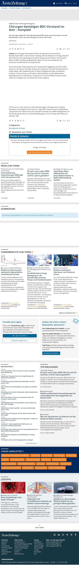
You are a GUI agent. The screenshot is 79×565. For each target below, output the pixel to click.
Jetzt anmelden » (19, 336)
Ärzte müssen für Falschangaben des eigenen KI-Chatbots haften (19, 388)
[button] (74, 3)
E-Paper (36, 550)
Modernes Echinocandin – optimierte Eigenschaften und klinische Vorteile (12, 272)
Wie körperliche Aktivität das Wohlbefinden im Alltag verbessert (17, 435)
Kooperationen (6, 552)
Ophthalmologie (52, 464)
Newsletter (37, 552)
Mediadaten (38, 542)
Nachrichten (6, 367)
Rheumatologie (41, 468)
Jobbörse (4, 554)
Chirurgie (21, 129)
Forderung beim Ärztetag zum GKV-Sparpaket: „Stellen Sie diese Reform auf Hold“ (19, 420)
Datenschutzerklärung (21, 546)
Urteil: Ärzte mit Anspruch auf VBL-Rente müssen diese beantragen (18, 414)
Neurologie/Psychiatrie (26, 464)
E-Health (5, 460)
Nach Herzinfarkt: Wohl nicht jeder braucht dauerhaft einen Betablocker (18, 372)
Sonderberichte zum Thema (16, 252)
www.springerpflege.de (53, 544)
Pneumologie (65, 464)
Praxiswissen (5, 546)
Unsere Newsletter (11, 451)
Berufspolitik (13, 129)
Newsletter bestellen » (51, 354)
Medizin (3, 544)
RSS (35, 554)
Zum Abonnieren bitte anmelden (39, 152)
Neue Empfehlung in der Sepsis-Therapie (11, 499)
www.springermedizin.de (54, 542)
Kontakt (16, 552)
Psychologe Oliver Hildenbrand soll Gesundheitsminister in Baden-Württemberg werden (63, 175)
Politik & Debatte (6, 548)
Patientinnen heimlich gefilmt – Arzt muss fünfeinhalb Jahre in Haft (18, 409)
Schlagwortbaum (19, 542)
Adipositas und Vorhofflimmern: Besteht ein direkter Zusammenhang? (39, 501)
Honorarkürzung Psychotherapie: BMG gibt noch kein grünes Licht (12, 175)
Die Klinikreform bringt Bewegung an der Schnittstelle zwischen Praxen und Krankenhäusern (39, 276)
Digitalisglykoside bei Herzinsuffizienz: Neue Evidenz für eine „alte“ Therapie (18, 403)
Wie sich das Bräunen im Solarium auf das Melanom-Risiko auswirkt (58, 418)
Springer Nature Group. (41, 562)
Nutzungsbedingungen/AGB (23, 544)
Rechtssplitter (28, 468)
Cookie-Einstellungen (21, 548)
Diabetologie (71, 456)
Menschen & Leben (8, 464)
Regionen (4, 550)
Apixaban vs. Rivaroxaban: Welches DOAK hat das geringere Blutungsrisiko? (65, 501)
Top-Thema (35, 456)
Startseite (4, 542)
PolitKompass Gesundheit (11, 468)
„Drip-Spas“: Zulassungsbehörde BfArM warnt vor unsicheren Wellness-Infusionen (16, 425)
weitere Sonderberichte (68, 313)
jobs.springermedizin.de (53, 546)
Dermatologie (59, 456)
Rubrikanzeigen (39, 546)
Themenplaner (38, 544)
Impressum (18, 550)
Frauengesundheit (17, 460)
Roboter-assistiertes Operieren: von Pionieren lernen (64, 272)
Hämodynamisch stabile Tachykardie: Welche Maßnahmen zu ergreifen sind (19, 393)
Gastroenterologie (32, 460)
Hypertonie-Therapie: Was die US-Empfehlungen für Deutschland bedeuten (17, 377)
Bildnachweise (19, 554)
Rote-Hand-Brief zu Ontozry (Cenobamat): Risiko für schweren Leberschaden (17, 398)
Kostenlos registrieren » (19, 341)
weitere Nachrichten (32, 443)
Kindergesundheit (59, 460)
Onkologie (40, 464)
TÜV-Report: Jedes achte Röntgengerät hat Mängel (17, 440)
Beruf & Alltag (47, 456)
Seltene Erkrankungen (56, 468)
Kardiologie (46, 460)
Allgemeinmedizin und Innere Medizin (15, 456)
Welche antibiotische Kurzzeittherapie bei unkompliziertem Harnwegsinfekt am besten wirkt (58, 396)
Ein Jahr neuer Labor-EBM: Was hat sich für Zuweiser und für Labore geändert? (38, 173)
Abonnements (38, 548)
